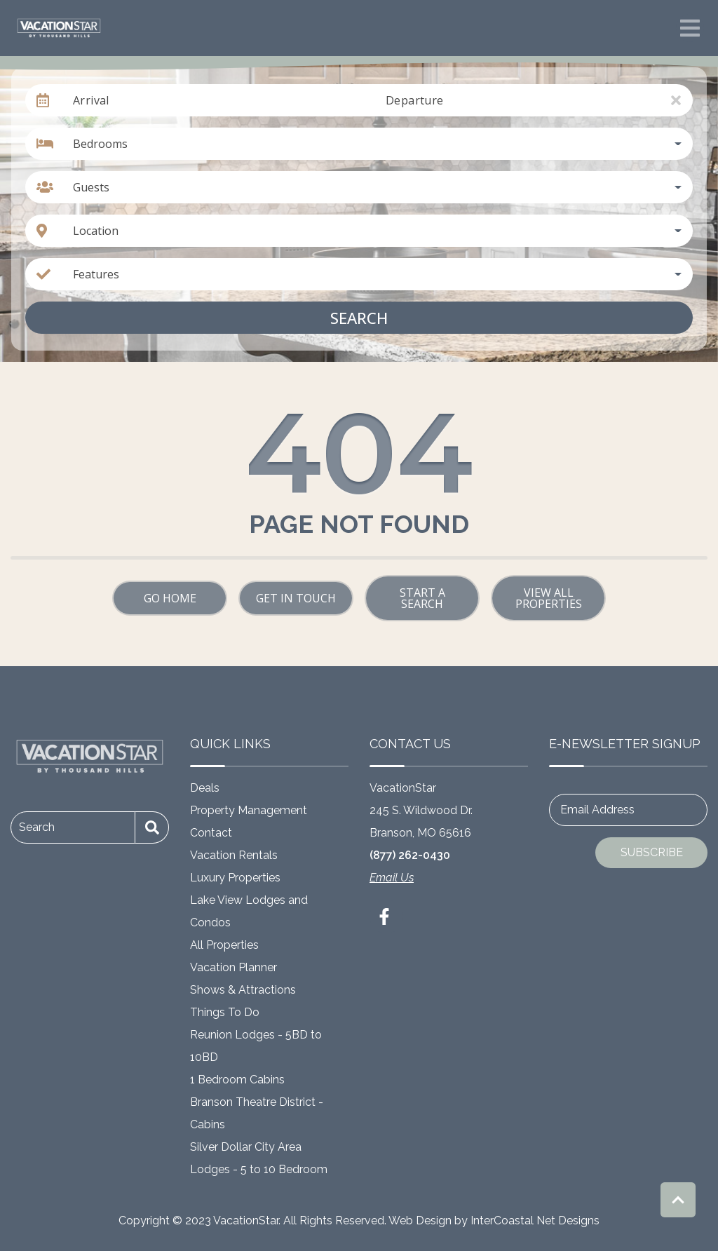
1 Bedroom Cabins (237, 1079)
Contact (211, 832)
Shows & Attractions (243, 989)
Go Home (170, 598)
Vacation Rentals (234, 855)
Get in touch (296, 598)
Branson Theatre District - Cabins (256, 1113)
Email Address (597, 809)
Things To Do (224, 1012)
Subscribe (652, 852)
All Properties (224, 945)
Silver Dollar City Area (246, 1147)
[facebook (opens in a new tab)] (386, 916)
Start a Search (422, 598)
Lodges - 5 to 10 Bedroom (258, 1169)
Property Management (248, 810)
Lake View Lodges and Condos (249, 911)
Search (359, 317)
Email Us (392, 877)
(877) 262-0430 (410, 855)
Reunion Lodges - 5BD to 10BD (256, 1046)
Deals (204, 787)
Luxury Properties (235, 877)
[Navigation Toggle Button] (690, 28)
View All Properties (548, 598)
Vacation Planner (233, 967)
